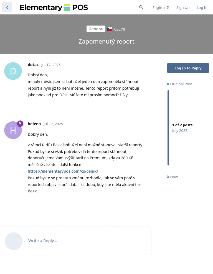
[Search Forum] (141, 7)
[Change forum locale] (161, 7)
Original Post (179, 83)
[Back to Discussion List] (7, 7)
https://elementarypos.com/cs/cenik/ (63, 171)
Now (172, 176)
